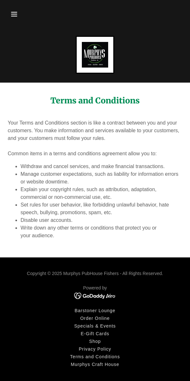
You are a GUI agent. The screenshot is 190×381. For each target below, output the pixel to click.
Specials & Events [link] (95, 325)
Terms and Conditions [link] (95, 356)
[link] (95, 55)
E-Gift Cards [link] (95, 333)
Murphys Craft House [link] (95, 364)
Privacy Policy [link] (95, 349)
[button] (14, 14)
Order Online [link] (95, 318)
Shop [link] (95, 341)
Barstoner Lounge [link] (94, 310)
